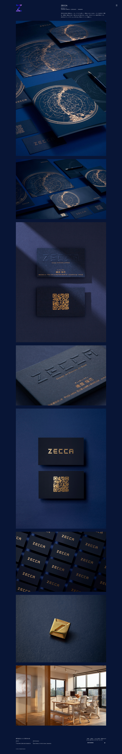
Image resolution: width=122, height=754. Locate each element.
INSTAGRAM (90, 742)
